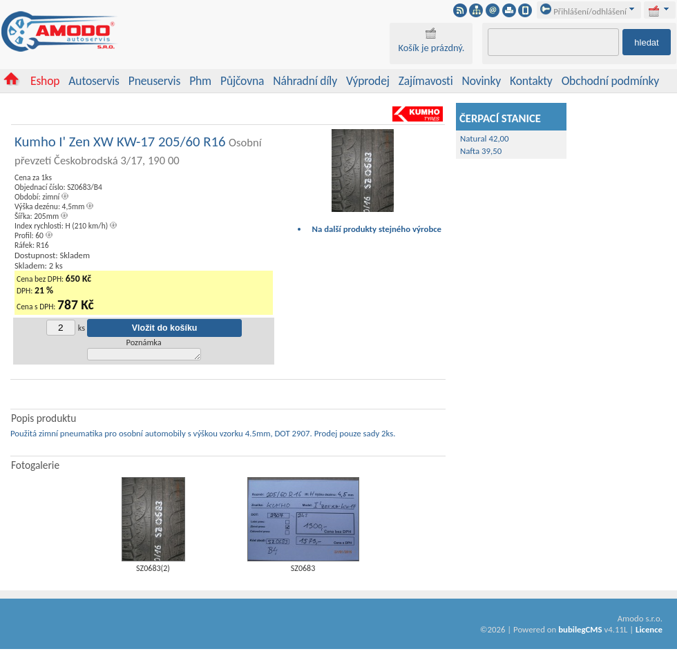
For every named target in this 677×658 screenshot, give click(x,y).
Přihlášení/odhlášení (583, 11)
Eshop (44, 80)
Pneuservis (154, 80)
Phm (200, 80)
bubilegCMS (580, 631)
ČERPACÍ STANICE (500, 118)
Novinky (482, 80)
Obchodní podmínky (610, 80)
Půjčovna (242, 80)
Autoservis (93, 80)
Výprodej (368, 80)
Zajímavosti (426, 80)
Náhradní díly (305, 80)
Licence (649, 631)
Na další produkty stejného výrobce (377, 229)
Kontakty (531, 80)
